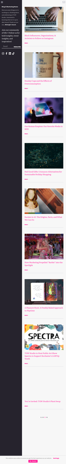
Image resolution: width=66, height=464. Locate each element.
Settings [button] (56, 458)
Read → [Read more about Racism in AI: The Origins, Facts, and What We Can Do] (27, 224)
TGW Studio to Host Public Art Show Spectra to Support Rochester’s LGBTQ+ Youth (42, 356)
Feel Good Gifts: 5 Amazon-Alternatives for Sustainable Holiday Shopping (43, 173)
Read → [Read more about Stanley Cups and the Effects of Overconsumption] (27, 88)
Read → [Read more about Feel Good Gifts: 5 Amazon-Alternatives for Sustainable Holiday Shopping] (27, 179)
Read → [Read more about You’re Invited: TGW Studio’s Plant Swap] (27, 406)
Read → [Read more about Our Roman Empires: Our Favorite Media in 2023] (27, 133)
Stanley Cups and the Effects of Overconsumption (38, 82)
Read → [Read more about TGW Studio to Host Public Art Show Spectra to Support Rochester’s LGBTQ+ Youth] (27, 363)
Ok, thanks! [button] (33, 461)
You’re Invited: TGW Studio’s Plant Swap (42, 401)
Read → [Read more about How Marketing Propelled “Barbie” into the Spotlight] (27, 270)
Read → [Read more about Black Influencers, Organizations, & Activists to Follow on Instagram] (27, 43)
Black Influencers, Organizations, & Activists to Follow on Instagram (40, 37)
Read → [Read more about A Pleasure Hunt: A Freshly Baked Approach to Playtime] (27, 315)
